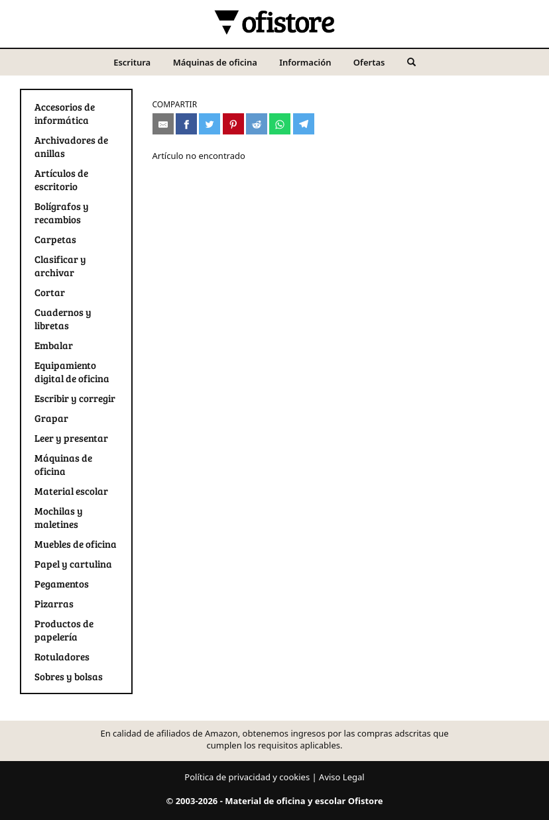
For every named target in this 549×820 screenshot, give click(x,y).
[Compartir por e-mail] (163, 123)
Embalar (53, 345)
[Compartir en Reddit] (256, 123)
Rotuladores (62, 656)
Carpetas (55, 239)
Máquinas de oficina (215, 62)
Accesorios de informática (64, 113)
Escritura (132, 62)
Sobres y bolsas (68, 676)
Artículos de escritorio (61, 179)
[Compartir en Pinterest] (233, 123)
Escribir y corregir (74, 398)
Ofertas (369, 62)
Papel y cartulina (73, 563)
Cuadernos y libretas (62, 318)
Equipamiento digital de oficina (71, 371)
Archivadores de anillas (71, 146)
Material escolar (71, 490)
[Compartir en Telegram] (303, 123)
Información (305, 62)
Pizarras (54, 603)
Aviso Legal (342, 777)
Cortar (49, 292)
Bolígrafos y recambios (61, 212)
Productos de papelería (63, 630)
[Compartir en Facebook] (186, 123)
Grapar (51, 418)
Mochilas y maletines (58, 517)
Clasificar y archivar (60, 265)
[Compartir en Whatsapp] (279, 123)
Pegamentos (61, 583)
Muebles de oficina (75, 543)
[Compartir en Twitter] (209, 123)
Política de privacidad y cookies (247, 777)
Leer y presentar (71, 437)
